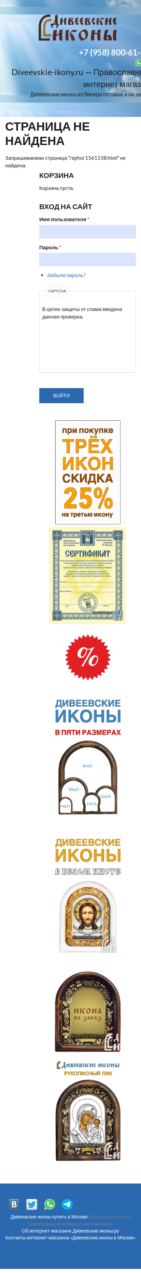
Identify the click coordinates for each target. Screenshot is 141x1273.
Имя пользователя (64, 219)
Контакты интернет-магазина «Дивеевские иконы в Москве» (70, 1237)
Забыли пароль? (66, 275)
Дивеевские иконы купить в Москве (49, 1217)
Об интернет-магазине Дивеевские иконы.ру (70, 1231)
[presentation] (70, 345)
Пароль (50, 247)
